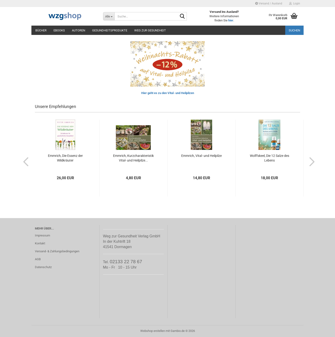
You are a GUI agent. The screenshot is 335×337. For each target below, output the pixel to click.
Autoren (78, 30)
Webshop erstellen (152, 331)
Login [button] (294, 3)
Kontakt (40, 243)
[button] (24, 161)
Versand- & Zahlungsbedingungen (57, 251)
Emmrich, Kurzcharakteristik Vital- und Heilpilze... (133, 158)
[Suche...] (108, 16)
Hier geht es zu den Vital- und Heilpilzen (167, 93)
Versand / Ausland (268, 3)
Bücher (41, 30)
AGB (38, 259)
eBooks (59, 30)
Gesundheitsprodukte (109, 30)
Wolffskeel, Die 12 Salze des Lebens (269, 158)
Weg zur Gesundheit (150, 30)
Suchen (294, 30)
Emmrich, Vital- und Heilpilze (201, 156)
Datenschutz (43, 267)
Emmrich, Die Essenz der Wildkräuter (65, 158)
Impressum (42, 235)
